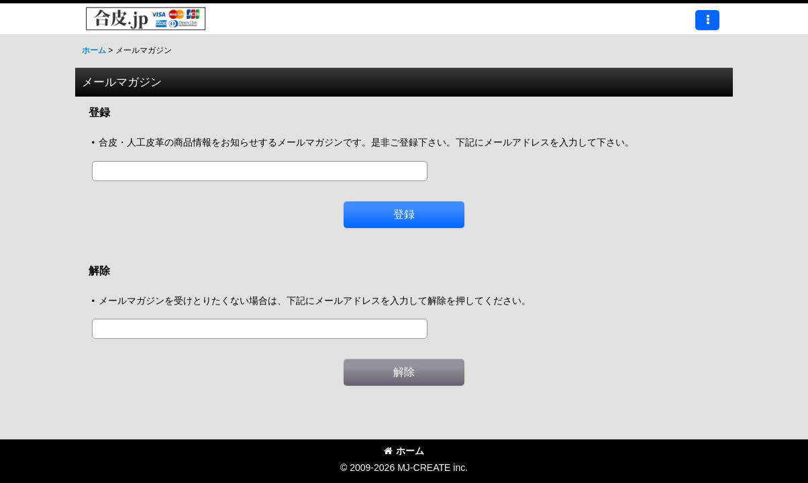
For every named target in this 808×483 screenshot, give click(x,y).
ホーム (404, 450)
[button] (707, 20)
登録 (99, 112)
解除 (99, 270)
